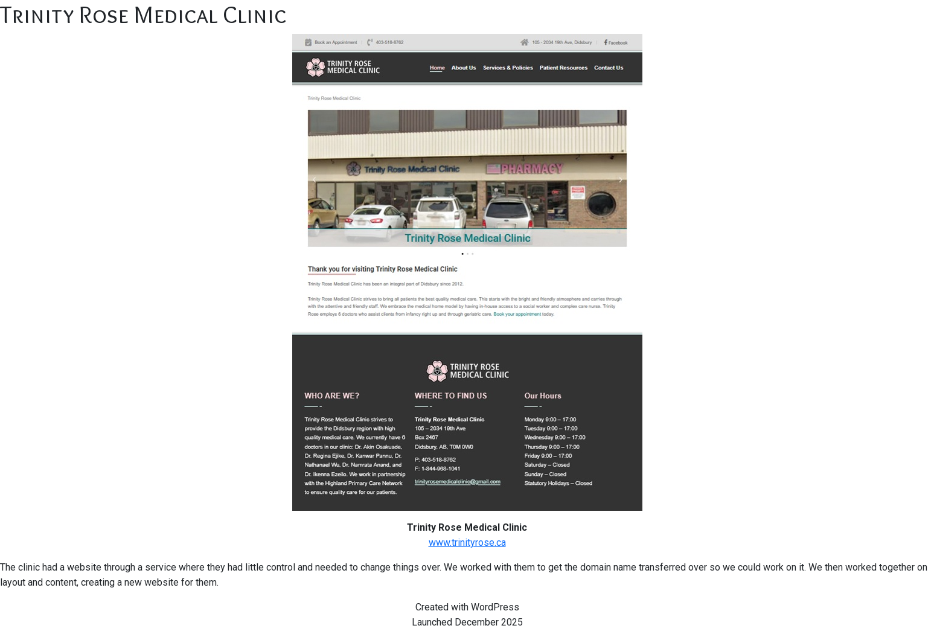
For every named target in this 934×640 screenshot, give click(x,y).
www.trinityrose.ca (467, 542)
